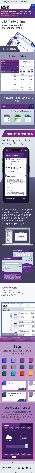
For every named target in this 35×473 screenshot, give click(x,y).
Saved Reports (9, 287)
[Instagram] (31, 468)
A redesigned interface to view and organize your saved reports (15, 292)
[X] (19, 468)
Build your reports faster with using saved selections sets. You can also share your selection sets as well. (17, 416)
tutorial (12, 13)
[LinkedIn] (23, 468)
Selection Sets (17, 407)
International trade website (9, 15)
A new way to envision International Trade (13, 26)
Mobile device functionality (20, 133)
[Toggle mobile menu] (33, 7)
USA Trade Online (13, 21)
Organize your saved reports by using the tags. (17, 352)
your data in (8, 49)
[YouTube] (27, 468)
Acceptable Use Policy (17, 462)
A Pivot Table (17, 56)
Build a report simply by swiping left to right (16, 141)
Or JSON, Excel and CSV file (17, 99)
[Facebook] (15, 468)
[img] (5, 7)
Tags (17, 346)
